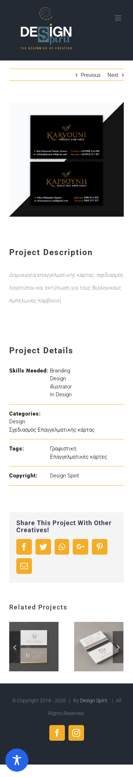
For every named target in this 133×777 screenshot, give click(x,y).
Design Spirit (64, 475)
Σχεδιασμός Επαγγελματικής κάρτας (52, 430)
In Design (61, 394)
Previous (91, 75)
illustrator (61, 387)
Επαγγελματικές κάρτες (78, 457)
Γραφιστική (63, 448)
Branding (60, 371)
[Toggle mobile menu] (118, 18)
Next (112, 75)
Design (58, 378)
